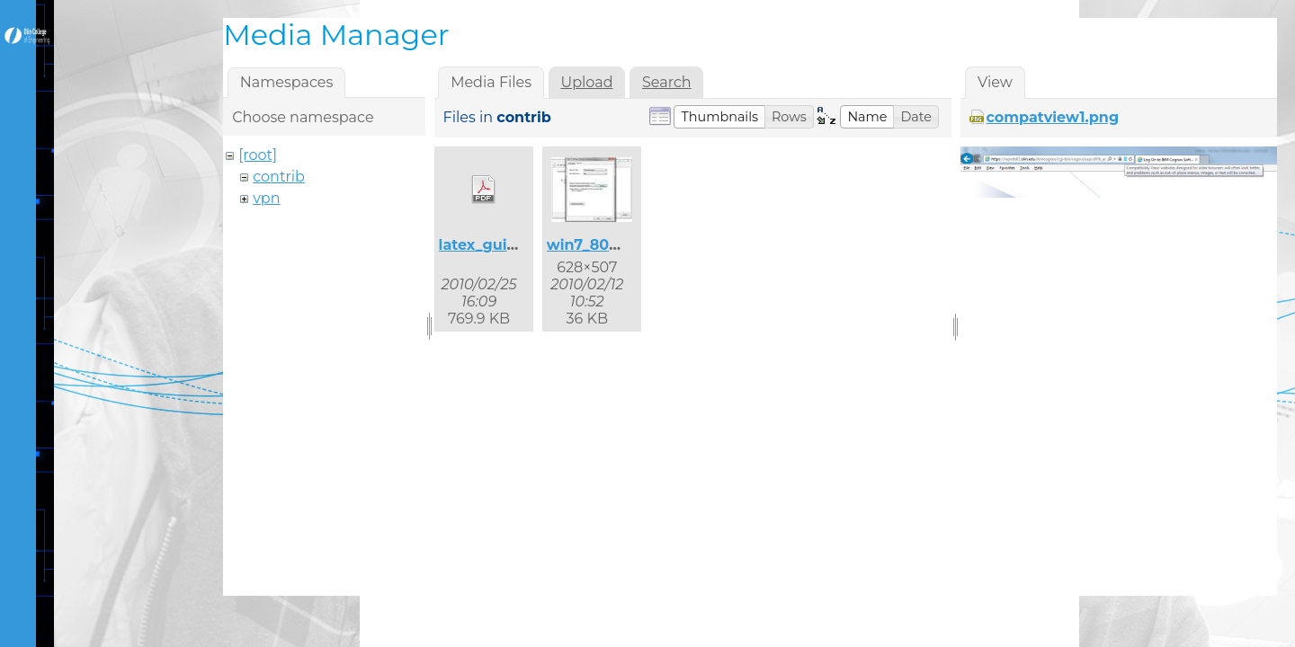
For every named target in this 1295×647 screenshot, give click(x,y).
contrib (279, 176)
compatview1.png (1052, 117)
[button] (719, 117)
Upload (586, 82)
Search (667, 82)
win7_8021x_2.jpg (612, 244)
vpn (266, 198)
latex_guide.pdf (497, 244)
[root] (257, 155)
